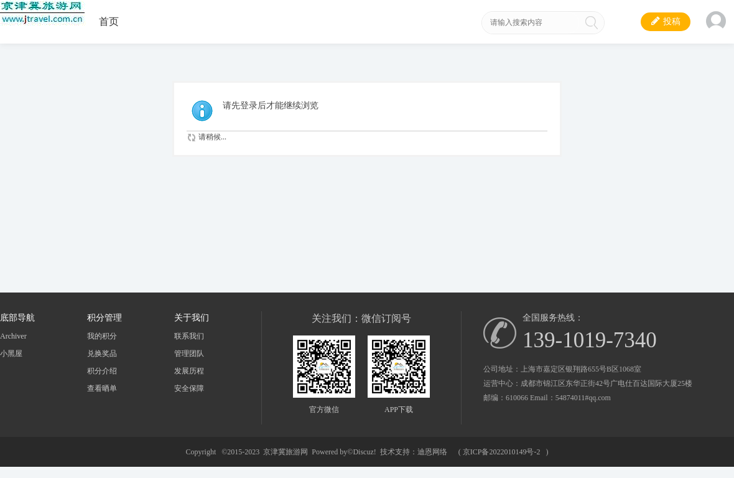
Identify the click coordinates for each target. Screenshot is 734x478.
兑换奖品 (102, 353)
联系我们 (189, 336)
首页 (109, 21)
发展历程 (189, 371)
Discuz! (364, 452)
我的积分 (102, 336)
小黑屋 (11, 353)
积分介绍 (102, 371)
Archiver (13, 336)
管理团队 (189, 353)
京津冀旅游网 (285, 452)
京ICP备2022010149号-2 (502, 452)
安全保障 (189, 388)
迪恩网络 (432, 452)
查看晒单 (102, 388)
